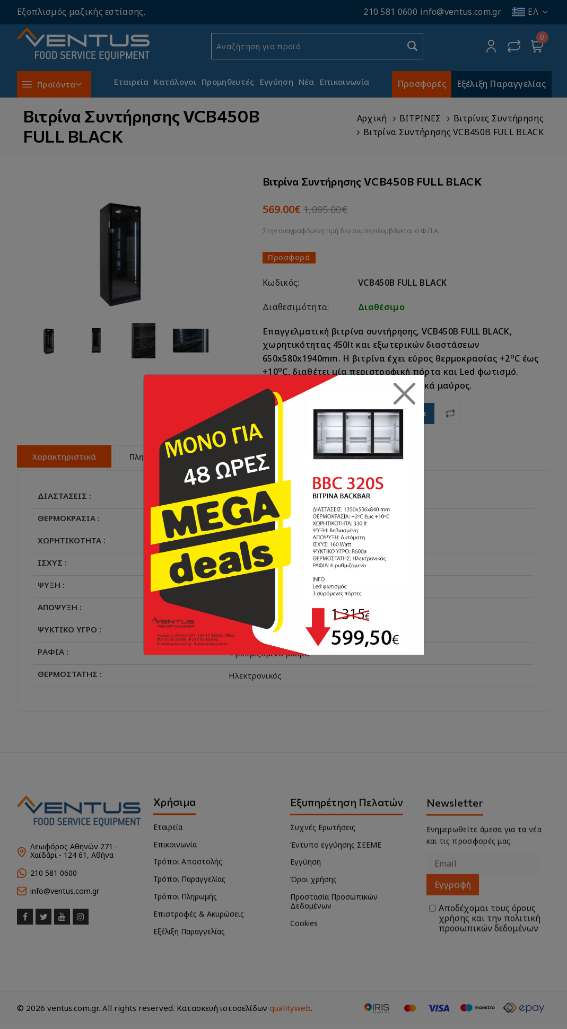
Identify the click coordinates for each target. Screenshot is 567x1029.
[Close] (404, 393)
